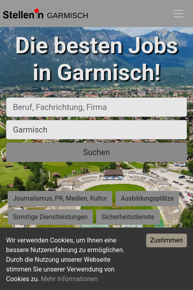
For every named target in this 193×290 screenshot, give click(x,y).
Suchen (96, 152)
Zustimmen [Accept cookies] (166, 240)
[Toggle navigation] (178, 14)
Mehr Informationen (69, 279)
